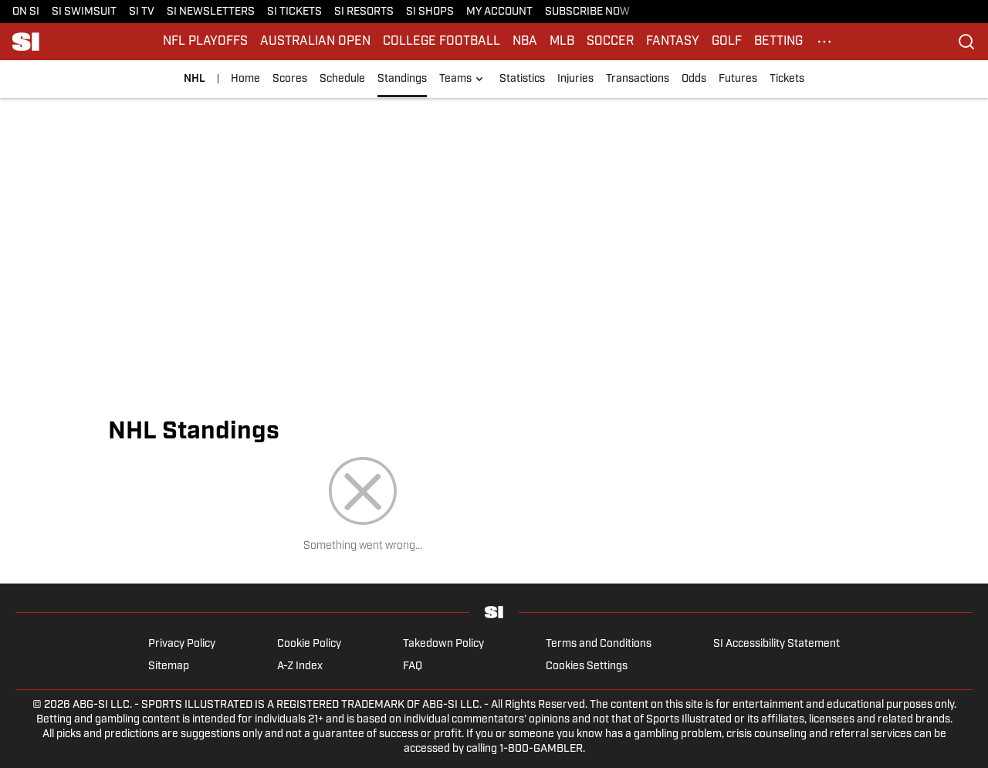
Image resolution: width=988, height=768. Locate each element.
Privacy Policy (181, 644)
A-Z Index (300, 666)
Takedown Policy (443, 644)
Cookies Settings (587, 666)
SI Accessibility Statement (776, 644)
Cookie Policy (309, 644)
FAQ (412, 666)
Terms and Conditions (598, 644)
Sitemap (168, 666)
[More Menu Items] (824, 41)
